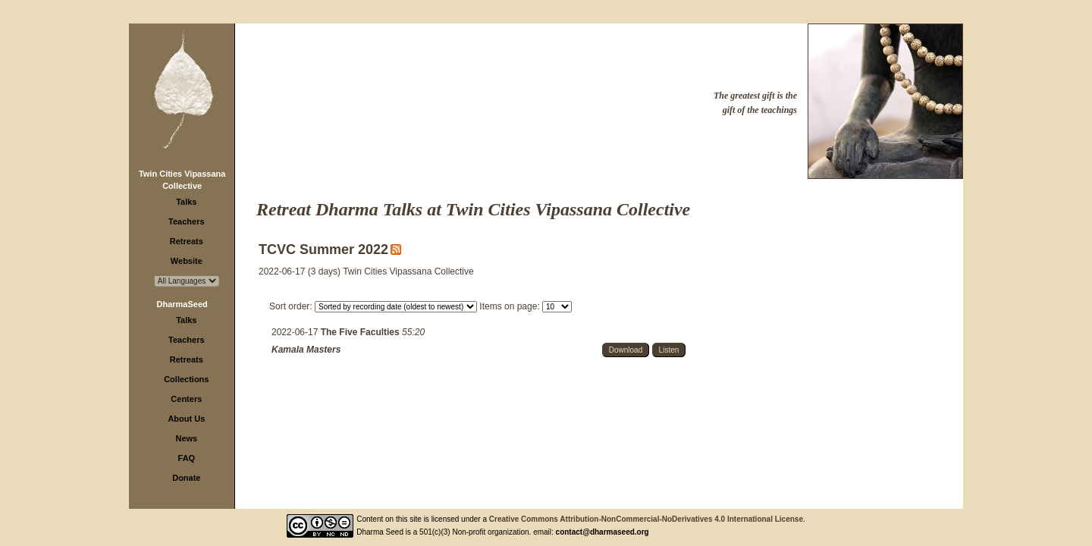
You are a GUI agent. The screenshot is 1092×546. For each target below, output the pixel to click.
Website (186, 260)
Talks (186, 201)
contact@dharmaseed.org (602, 532)
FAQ (187, 458)
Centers (186, 398)
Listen (669, 350)
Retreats (186, 241)
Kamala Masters (305, 349)
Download (625, 350)
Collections (186, 379)
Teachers (186, 221)
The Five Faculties (361, 332)
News (186, 438)
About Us (186, 418)
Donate (186, 477)
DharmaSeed (182, 304)
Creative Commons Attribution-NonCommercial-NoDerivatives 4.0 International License (646, 519)
